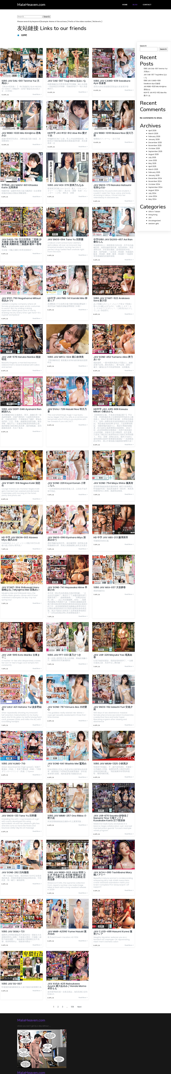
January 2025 (153, 175)
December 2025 (155, 142)
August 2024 (153, 190)
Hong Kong (152, 214)
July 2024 (152, 193)
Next (79, 1009)
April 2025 (152, 166)
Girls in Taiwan (154, 211)
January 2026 (154, 139)
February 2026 (154, 136)
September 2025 (155, 151)
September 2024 (155, 187)
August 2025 (153, 154)
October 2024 (154, 184)
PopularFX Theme (51, 1063)
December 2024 (155, 178)
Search (143, 45)
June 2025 (152, 160)
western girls (153, 223)
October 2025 (154, 148)
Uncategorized (154, 220)
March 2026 (153, 133)
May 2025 (152, 163)
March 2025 (153, 169)
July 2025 (152, 157)
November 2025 (155, 145)
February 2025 (154, 172)
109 (72, 1009)
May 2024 (152, 199)
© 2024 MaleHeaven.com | (30, 1063)
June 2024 (152, 196)
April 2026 (152, 130)
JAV (149, 217)
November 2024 (155, 181)
